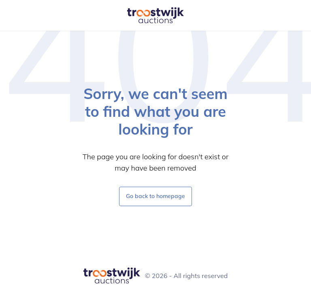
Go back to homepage (155, 196)
